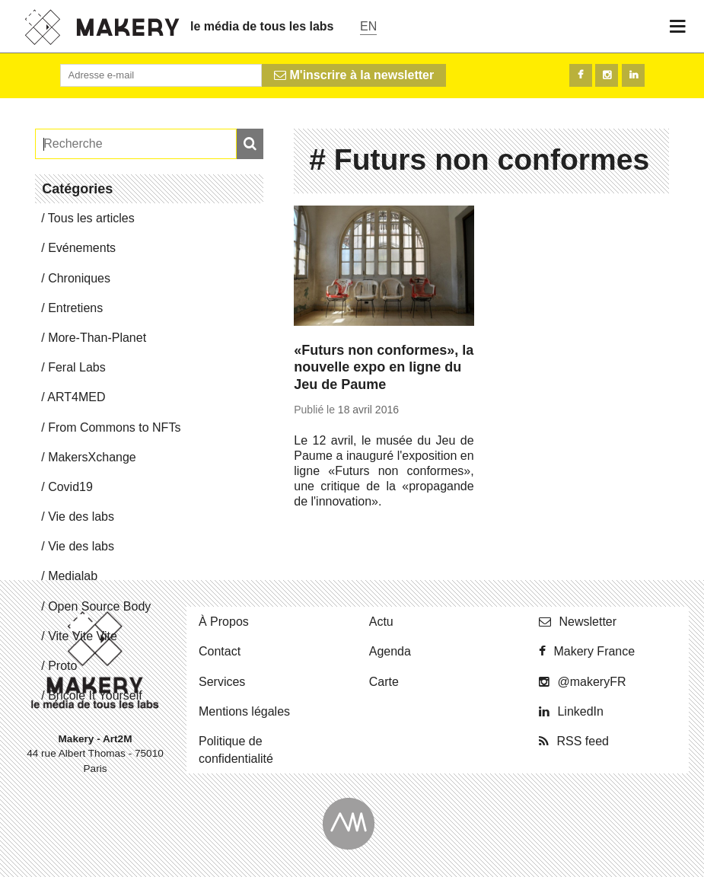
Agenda (390, 651)
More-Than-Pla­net (97, 337)
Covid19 (70, 486)
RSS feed (582, 741)
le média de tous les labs (262, 26)
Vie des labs (81, 516)
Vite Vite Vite (82, 636)
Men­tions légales (244, 711)
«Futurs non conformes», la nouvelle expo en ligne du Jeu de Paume (383, 367)
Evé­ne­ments (82, 247)
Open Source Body (99, 606)
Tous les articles (91, 218)
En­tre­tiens (75, 307)
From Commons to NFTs (114, 427)
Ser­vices (222, 681)
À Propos (224, 621)
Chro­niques (79, 278)
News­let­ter (587, 621)
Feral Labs (77, 367)
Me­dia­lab (72, 575)
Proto (62, 665)
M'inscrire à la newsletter (354, 75)
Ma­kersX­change (92, 457)
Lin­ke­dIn (580, 711)
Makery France (594, 651)
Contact (220, 651)
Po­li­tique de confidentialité (236, 750)
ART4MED (76, 397)
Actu (381, 621)
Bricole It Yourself (95, 695)
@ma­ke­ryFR (591, 681)
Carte (384, 681)
